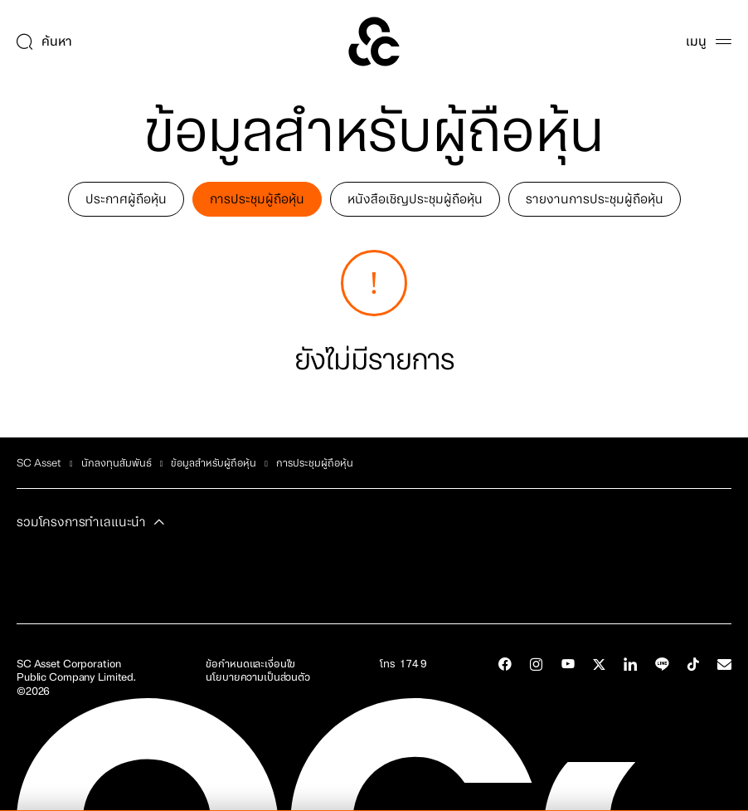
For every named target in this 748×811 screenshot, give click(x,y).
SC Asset (39, 463)
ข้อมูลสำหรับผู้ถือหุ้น (213, 463)
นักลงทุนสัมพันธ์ (116, 463)
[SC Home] (374, 41)
